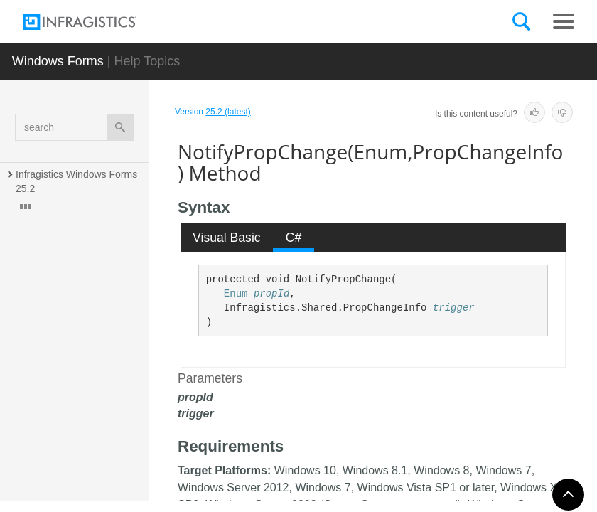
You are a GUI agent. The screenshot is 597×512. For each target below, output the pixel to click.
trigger (454, 308)
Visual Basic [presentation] (227, 237)
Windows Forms (58, 61)
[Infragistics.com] (94, 22)
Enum (236, 293)
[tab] (227, 237)
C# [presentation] (294, 237)
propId (271, 293)
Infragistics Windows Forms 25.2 (78, 181)
